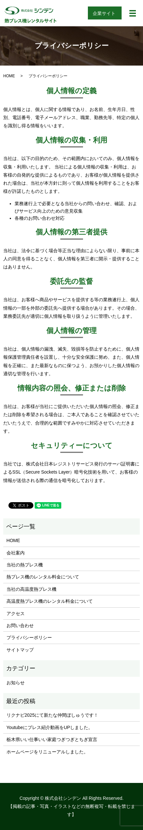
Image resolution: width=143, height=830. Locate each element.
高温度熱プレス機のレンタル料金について (49, 601)
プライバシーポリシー (29, 637)
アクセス (15, 613)
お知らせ (15, 682)
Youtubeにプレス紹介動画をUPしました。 (49, 727)
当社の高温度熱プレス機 (31, 589)
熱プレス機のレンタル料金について (42, 576)
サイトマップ (20, 649)
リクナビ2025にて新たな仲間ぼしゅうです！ (52, 715)
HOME (9, 76)
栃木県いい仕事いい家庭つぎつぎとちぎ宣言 (51, 739)
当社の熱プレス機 (24, 564)
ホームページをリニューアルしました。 (47, 751)
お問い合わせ (20, 625)
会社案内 (15, 552)
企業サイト (104, 13)
